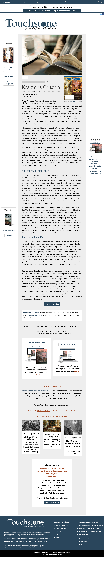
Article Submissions (61, 525)
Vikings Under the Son (31, 438)
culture (42, 82)
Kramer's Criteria (35, 315)
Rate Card (82, 542)
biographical (26, 82)
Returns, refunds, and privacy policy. (52, 554)
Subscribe (57, 531)
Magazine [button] (26, 2)
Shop (56, 534)
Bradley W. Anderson (31, 313)
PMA (80, 545)
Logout (56, 537)
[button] (38, 2)
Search (68, 2)
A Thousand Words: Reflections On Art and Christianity (8, 71)
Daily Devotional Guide (62, 522)
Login (100, 2)
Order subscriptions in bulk (37, 391)
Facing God (52, 436)
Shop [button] (60, 2)
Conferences (16, 2)
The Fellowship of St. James (48, 552)
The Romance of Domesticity (72, 442)
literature (35, 82)
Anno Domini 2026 (60, 528)
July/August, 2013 (74, 101)
